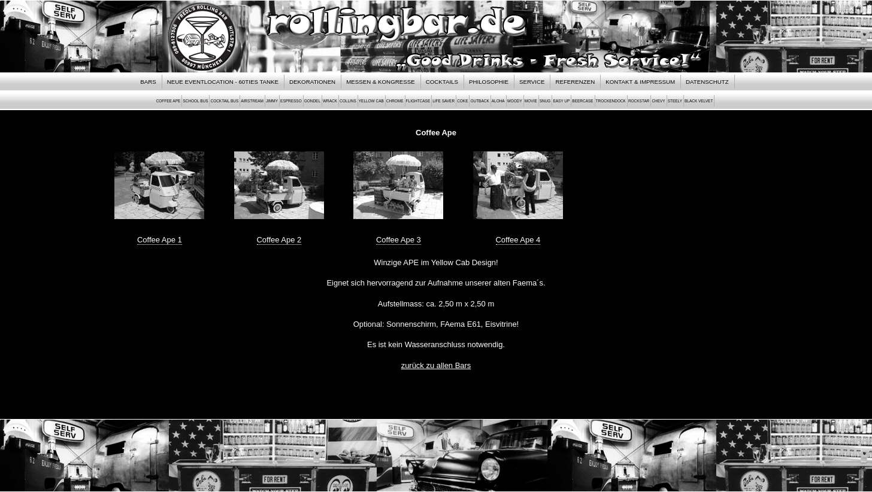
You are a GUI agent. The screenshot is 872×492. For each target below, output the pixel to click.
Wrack (330, 101)
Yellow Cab (371, 101)
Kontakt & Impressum (640, 81)
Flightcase (418, 101)
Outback (479, 101)
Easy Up (561, 101)
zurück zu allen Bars (436, 365)
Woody (514, 101)
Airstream (252, 101)
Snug (545, 101)
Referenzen (575, 81)
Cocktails (442, 81)
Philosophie (488, 81)
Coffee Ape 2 (279, 239)
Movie (531, 101)
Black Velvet (699, 101)
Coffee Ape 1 (159, 239)
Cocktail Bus (224, 101)
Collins (348, 101)
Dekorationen (312, 81)
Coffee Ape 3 (398, 239)
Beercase (582, 101)
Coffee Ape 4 (518, 239)
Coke (462, 101)
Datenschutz (707, 81)
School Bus (195, 101)
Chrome (395, 101)
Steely (675, 101)
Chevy (658, 101)
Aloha (498, 101)
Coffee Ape (168, 101)
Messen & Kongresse (380, 81)
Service (532, 81)
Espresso (291, 101)
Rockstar (638, 101)
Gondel (312, 101)
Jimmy (272, 101)
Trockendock (611, 101)
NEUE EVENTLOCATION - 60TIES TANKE (222, 81)
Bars (148, 81)
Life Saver (443, 101)
